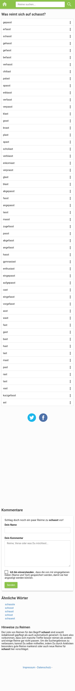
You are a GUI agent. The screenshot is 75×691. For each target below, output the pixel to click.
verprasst (8, 170)
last (5, 353)
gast (5, 332)
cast (5, 289)
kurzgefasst (9, 395)
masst (6, 219)
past (5, 367)
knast (6, 127)
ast (4, 402)
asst (5, 310)
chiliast (7, 71)
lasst (5, 212)
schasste (10, 604)
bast (5, 339)
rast (5, 374)
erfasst (7, 29)
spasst (6, 85)
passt (6, 233)
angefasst (8, 247)
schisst (9, 615)
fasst (6, 198)
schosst (9, 607)
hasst (6, 254)
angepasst (8, 205)
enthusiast (8, 268)
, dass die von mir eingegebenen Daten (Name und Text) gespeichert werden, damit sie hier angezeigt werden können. (37, 575)
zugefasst (8, 226)
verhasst (7, 64)
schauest (10, 618)
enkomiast (8, 163)
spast (6, 141)
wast (5, 318)
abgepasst (8, 191)
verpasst (7, 106)
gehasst (7, 43)
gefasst (7, 50)
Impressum (29, 667)
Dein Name (11, 524)
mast (6, 360)
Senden (11, 585)
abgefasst (8, 240)
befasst (7, 57)
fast (5, 325)
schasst (7, 36)
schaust (9, 611)
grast (6, 120)
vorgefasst (9, 303)
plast (5, 134)
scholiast (8, 149)
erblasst (7, 92)
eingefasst (8, 296)
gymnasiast (9, 261)
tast (5, 381)
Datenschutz (44, 667)
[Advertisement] (37, 467)
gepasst (7, 22)
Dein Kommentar (14, 538)
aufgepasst (9, 282)
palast (6, 78)
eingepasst (9, 275)
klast (5, 113)
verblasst (8, 156)
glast (5, 177)
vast (5, 388)
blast (5, 184)
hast (5, 346)
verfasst (7, 99)
